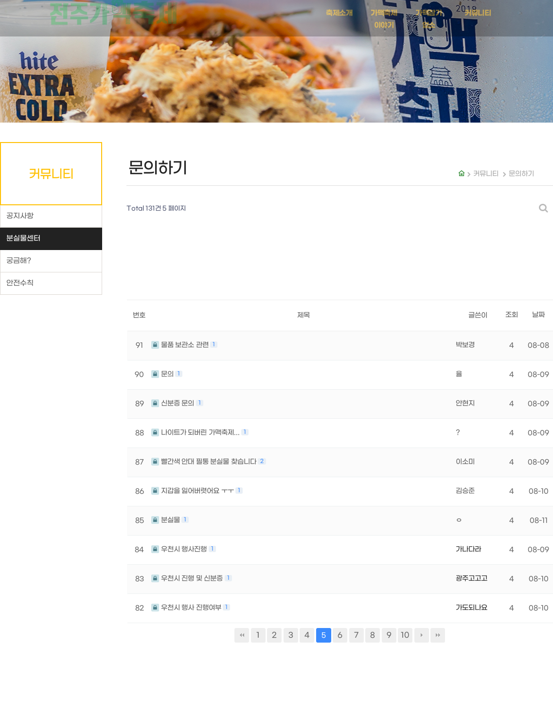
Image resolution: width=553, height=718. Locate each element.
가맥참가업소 (428, 16)
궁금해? (18, 261)
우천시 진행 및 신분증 (188, 578)
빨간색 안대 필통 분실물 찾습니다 (204, 462)
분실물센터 (23, 238)
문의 (163, 374)
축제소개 (339, 10)
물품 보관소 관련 (180, 345)
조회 (511, 315)
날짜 (538, 315)
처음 (241, 635)
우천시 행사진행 (180, 549)
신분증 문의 (173, 403)
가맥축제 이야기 (384, 16)
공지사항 (20, 216)
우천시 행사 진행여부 (187, 608)
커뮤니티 (477, 10)
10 (405, 635)
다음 (421, 635)
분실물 (166, 520)
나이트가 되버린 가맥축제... (196, 433)
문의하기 (521, 174)
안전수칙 (20, 283)
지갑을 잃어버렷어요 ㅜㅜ (193, 491)
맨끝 (437, 635)
